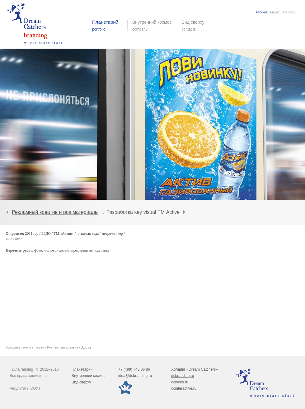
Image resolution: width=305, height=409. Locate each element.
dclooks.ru (179, 382)
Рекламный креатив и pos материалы (55, 212)
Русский (262, 12)
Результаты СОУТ (25, 388)
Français (289, 12)
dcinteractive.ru (183, 388)
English (275, 12)
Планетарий (82, 369)
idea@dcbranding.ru (135, 375)
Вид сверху (197, 25)
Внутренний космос (88, 375)
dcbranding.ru (182, 375)
